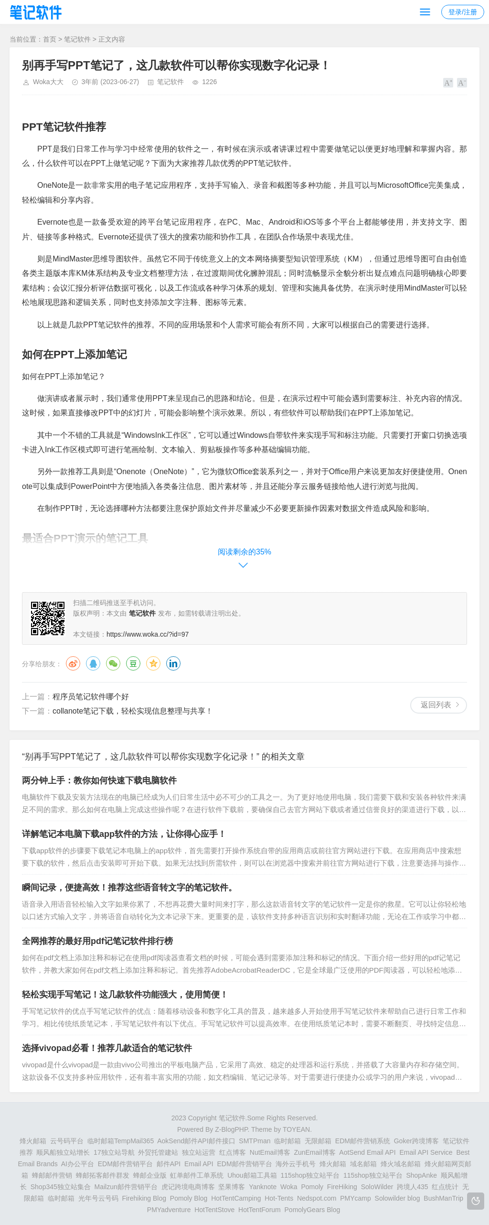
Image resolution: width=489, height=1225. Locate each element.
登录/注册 (462, 12)
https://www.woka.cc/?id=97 (147, 634)
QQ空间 (153, 663)
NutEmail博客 (270, 1152)
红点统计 (445, 1187)
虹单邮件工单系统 (196, 1175)
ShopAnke (421, 1175)
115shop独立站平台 (310, 1175)
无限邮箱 (318, 1141)
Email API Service (425, 1152)
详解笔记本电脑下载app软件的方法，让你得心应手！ (124, 834)
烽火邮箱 (33, 1141)
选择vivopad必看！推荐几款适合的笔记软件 (107, 1048)
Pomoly (312, 1187)
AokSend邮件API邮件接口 (196, 1141)
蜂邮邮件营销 (52, 1175)
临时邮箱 (287, 1141)
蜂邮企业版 (150, 1175)
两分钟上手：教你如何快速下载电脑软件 (99, 780)
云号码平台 (67, 1141)
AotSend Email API (367, 1152)
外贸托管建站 (158, 1152)
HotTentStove (214, 1210)
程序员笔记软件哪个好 (91, 697)
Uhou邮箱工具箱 (251, 1175)
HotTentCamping (236, 1198)
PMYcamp (355, 1198)
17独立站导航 (114, 1152)
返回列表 (436, 705)
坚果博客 (231, 1187)
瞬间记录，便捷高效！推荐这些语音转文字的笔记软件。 (129, 887)
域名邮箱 (363, 1164)
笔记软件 (77, 39)
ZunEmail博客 (314, 1152)
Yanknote (262, 1187)
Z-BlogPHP (231, 1129)
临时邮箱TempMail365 (120, 1141)
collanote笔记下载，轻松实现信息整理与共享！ (133, 711)
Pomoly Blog (189, 1198)
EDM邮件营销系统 (362, 1141)
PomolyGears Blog (312, 1210)
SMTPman (254, 1141)
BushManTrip (443, 1198)
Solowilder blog (397, 1198)
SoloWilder (377, 1187)
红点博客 (232, 1152)
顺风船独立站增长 (63, 1152)
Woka (289, 1187)
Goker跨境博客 (416, 1141)
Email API (198, 1164)
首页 (49, 39)
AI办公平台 (77, 1164)
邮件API (169, 1164)
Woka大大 (48, 82)
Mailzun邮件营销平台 (126, 1187)
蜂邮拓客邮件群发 (102, 1175)
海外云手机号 (296, 1164)
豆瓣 (133, 663)
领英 (173, 663)
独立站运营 (198, 1152)
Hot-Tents (279, 1198)
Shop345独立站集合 (61, 1187)
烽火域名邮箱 (401, 1164)
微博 (73, 663)
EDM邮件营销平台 (125, 1164)
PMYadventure (169, 1210)
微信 (113, 663)
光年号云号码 (98, 1198)
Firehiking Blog (144, 1198)
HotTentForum (259, 1210)
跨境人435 (412, 1187)
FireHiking (342, 1187)
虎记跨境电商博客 (188, 1187)
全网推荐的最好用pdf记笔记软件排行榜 (97, 941)
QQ (93, 663)
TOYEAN (296, 1129)
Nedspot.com (316, 1198)
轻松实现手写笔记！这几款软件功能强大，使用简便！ (125, 994)
